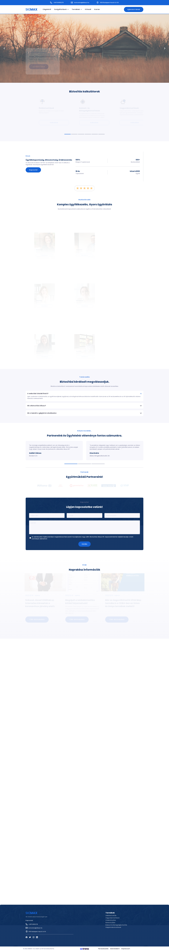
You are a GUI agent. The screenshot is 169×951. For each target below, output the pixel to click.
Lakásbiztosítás (111, 915)
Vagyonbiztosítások (112, 918)
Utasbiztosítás (111, 920)
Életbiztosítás (110, 922)
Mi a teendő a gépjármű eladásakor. (84, 362)
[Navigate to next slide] (164, 48)
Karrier (97, 9)
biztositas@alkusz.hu (80, 3)
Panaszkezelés (103, 949)
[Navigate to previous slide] (4, 48)
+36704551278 (56, 3)
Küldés (84, 493)
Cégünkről (47, 9)
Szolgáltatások (61, 9)
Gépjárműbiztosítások (113, 927)
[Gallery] (84, 48)
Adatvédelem (115, 949)
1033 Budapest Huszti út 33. (108, 3)
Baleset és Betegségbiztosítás (116, 925)
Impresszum (125, 949)
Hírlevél (88, 9)
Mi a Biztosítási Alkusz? (84, 355)
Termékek (77, 9)
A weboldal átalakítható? (84, 343)
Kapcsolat (33, 170)
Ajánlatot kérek (133, 9)
